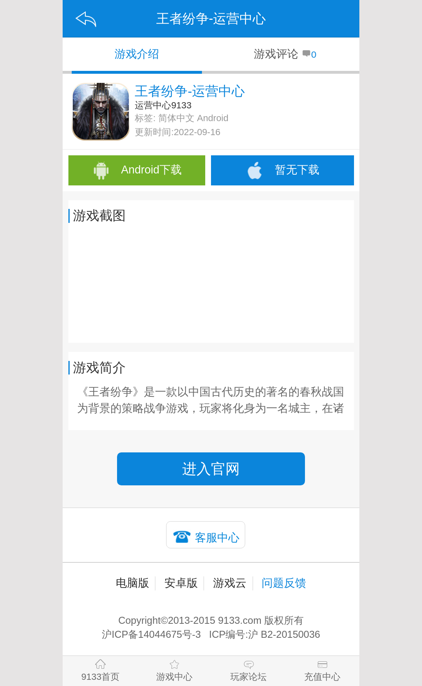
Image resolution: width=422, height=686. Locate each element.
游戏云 (229, 583)
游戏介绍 (137, 54)
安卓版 (181, 583)
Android (212, 118)
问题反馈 (284, 583)
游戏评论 (285, 54)
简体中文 (176, 118)
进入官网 (211, 469)
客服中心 (217, 537)
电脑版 (132, 583)
